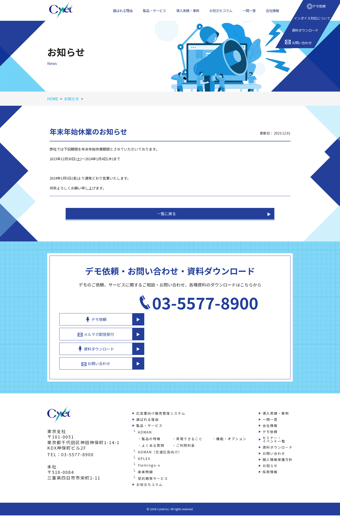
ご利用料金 (185, 443)
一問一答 (250, 14)
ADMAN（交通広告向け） (160, 449)
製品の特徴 (151, 436)
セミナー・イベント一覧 (274, 437)
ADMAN (145, 429)
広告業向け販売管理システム (160, 411)
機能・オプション (231, 436)
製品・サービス (154, 14)
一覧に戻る (166, 221)
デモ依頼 (231, 310)
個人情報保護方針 (278, 457)
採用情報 (270, 469)
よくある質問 (153, 443)
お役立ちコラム (222, 14)
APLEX (144, 456)
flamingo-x (149, 462)
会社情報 (273, 14)
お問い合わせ (231, 360)
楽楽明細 (145, 469)
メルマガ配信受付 (231, 327)
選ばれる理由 (122, 14)
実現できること (189, 436)
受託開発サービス (153, 476)
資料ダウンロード (231, 343)
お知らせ (270, 463)
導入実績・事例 (188, 14)
